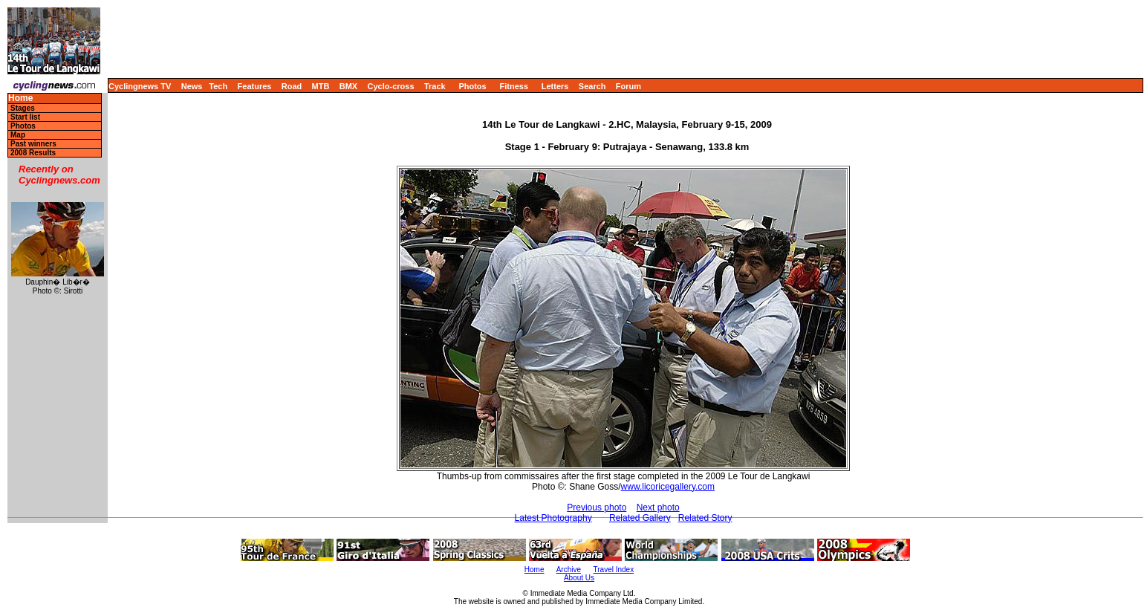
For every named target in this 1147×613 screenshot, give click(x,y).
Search (592, 86)
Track (435, 86)
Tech (218, 86)
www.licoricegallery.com (668, 486)
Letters (555, 86)
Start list (25, 117)
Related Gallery (640, 518)
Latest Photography (553, 518)
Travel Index (614, 569)
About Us (579, 578)
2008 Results (33, 153)
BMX (348, 86)
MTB (321, 86)
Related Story (705, 518)
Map (17, 135)
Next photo (658, 507)
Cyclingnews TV (139, 86)
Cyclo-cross (391, 86)
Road (292, 86)
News (192, 86)
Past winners (33, 144)
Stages (22, 108)
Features (255, 86)
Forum (628, 86)
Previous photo (596, 507)
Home (20, 98)
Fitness (513, 86)
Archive (568, 569)
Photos (472, 86)
